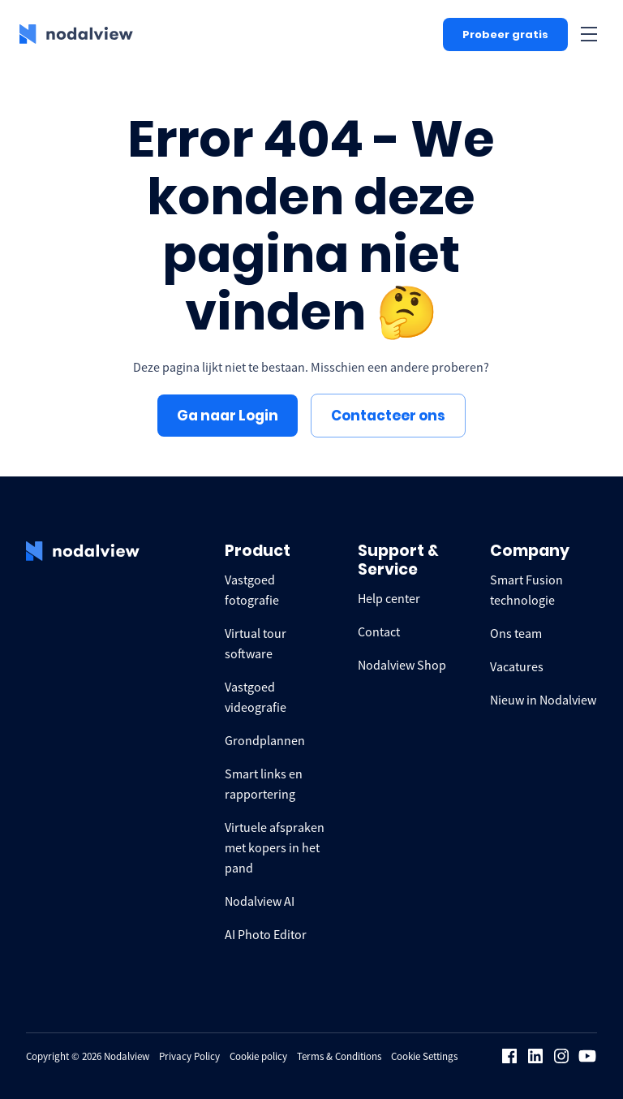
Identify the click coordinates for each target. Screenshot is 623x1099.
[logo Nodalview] (76, 34)
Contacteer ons (388, 415)
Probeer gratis (505, 34)
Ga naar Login (227, 415)
